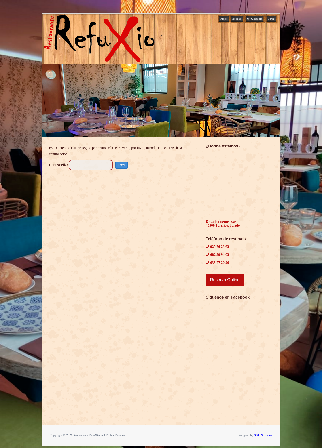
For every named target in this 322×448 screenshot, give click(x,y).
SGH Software (263, 435)
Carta (271, 18)
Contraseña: (81, 165)
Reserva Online (224, 279)
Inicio (223, 18)
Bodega (236, 18)
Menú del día (254, 18)
